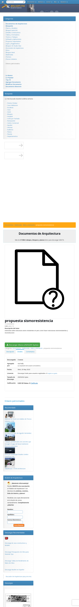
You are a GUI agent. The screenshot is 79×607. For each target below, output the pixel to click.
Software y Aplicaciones (13, 39)
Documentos (31, 2)
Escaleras (10, 107)
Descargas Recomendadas (15, 533)
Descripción (10, 352)
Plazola (9, 134)
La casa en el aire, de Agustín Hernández (18, 433)
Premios (8, 57)
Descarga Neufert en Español (14, 570)
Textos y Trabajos (12, 37)
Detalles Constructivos (13, 33)
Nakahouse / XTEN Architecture (15, 469)
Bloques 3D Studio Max (13, 46)
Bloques (10, 114)
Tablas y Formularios (12, 35)
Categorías (9, 19)
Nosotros (63, 2)
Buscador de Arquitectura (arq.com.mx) (18, 576)
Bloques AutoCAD (12, 30)
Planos (9, 132)
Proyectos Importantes (13, 41)
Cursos (48, 2)
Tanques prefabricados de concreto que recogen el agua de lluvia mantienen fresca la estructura (18, 444)
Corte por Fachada (13, 119)
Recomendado (10, 408)
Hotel (9, 112)
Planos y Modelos (11, 28)
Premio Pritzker (12, 103)
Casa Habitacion (12, 105)
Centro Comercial (13, 123)
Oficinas (9, 127)
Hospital (10, 116)
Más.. (55, 2)
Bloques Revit (10, 52)
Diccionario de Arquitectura (14, 48)
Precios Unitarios (11, 59)
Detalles (20, 352)
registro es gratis (52, 373)
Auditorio (10, 130)
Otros (7, 50)
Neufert (9, 125)
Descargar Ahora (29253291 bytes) (22, 345)
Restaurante (11, 121)
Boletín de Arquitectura (13, 478)
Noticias (40, 2)
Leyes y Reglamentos (13, 44)
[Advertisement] (13, 69)
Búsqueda (8, 94)
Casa (8, 110)
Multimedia (9, 55)
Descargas (9, 583)
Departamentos (12, 136)
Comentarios (30, 352)
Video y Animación (29, 225)
